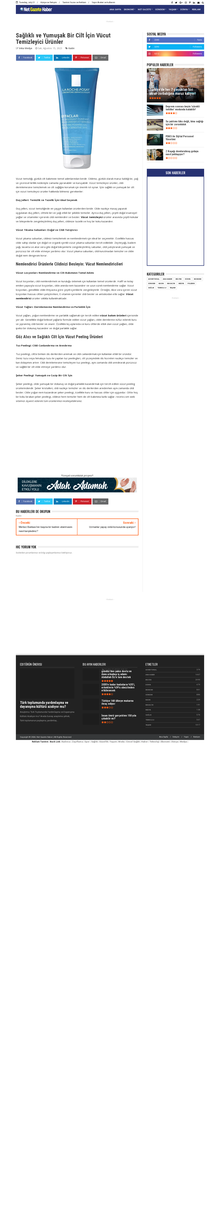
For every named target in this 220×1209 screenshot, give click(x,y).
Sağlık (148, 715)
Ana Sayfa (163, 737)
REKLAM (196, 9)
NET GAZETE (144, 9)
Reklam (196, 737)
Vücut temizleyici (92, 217)
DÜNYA (184, 9)
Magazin (149, 705)
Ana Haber (150, 675)
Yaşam (148, 725)
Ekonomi (149, 690)
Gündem (149, 695)
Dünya (148, 685)
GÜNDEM (160, 9)
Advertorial (151, 670)
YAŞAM (172, 9)
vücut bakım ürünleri (113, 315)
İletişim (176, 737)
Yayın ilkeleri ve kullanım (103, 2)
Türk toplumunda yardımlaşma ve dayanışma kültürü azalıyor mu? (44, 705)
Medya (148, 710)
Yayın (186, 737)
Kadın (71, 48)
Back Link (55, 741)
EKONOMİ (129, 9)
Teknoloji (150, 720)
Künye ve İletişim (49, 2)
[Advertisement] (71, 440)
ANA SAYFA (115, 9)
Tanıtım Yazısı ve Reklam (74, 2)
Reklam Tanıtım (40, 741)
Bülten (148, 680)
